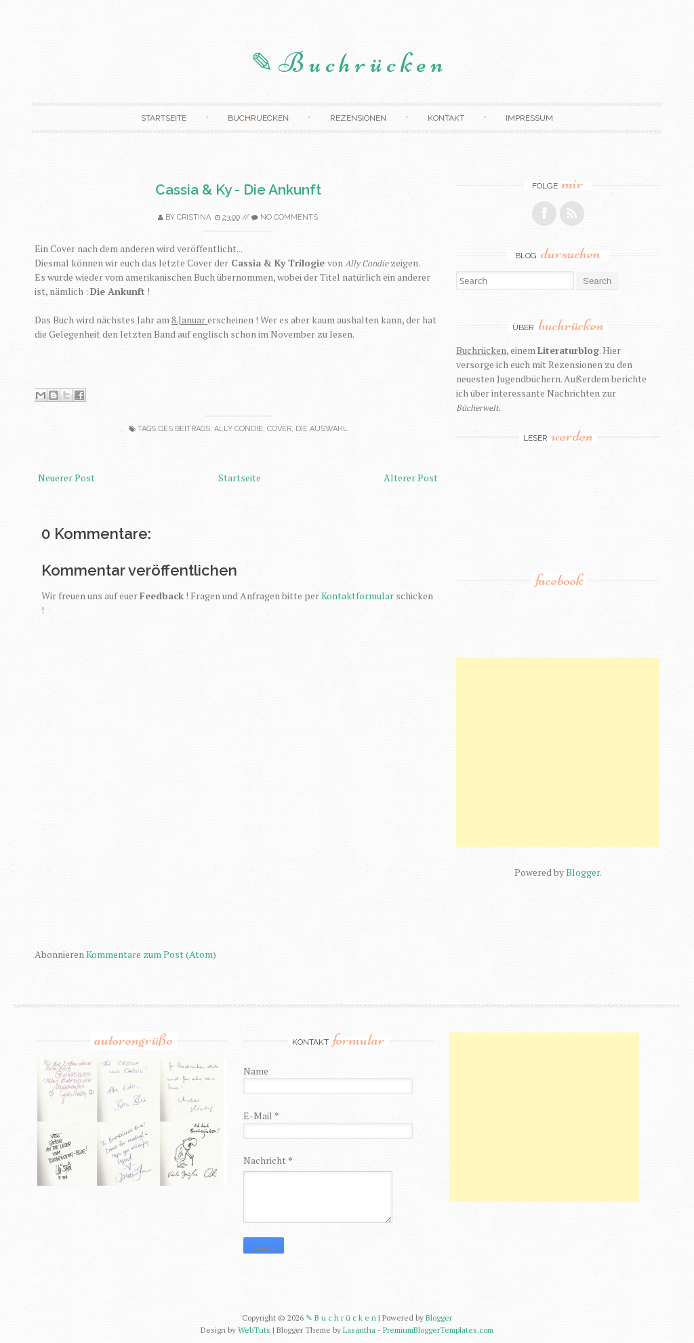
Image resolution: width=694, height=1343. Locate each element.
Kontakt (446, 118)
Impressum (529, 118)
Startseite (163, 118)
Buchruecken (258, 118)
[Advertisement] (575, 752)
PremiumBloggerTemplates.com (438, 1330)
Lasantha (359, 1330)
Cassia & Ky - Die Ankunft (238, 189)
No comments (289, 217)
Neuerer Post (66, 477)
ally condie (238, 428)
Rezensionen (358, 118)
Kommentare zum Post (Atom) (151, 954)
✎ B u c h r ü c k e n (347, 63)
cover (279, 428)
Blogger (583, 872)
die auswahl (321, 428)
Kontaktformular (357, 595)
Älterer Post (411, 477)
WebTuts (254, 1330)
